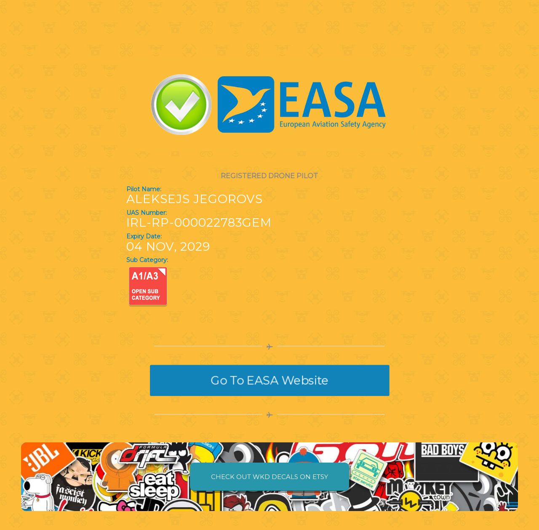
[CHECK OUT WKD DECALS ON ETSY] (269, 477)
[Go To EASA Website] (269, 380)
